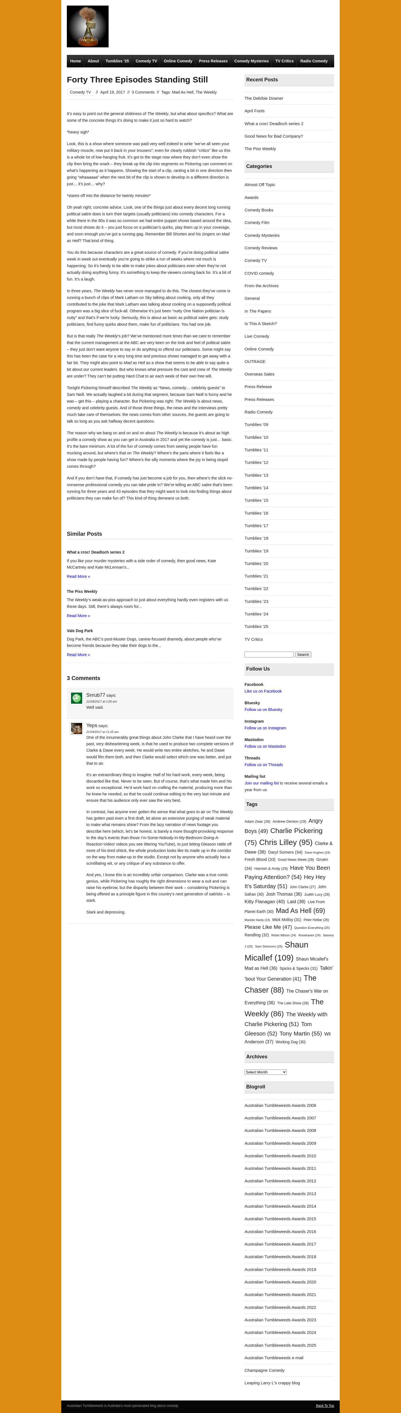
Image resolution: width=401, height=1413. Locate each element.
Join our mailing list (261, 783)
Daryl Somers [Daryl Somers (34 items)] (285, 852)
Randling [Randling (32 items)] (256, 935)
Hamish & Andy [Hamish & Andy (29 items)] (271, 868)
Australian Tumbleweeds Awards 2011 (280, 1168)
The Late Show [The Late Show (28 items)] (293, 1003)
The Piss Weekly (260, 148)
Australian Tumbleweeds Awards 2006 (280, 1105)
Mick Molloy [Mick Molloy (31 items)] (286, 919)
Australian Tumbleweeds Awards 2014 (280, 1206)
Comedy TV (146, 61)
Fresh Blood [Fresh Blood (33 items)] (259, 859)
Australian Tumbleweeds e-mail (273, 1357)
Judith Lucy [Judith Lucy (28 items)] (317, 894)
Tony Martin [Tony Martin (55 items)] (301, 1033)
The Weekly (206, 92)
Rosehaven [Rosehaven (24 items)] (310, 935)
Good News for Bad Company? (273, 136)
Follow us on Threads (263, 764)
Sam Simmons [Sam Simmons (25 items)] (268, 946)
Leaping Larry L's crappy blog (272, 1382)
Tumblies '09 (256, 424)
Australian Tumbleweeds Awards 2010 (280, 1155)
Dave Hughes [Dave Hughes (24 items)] (317, 852)
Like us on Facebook (263, 691)
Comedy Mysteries (251, 61)
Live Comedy (256, 336)
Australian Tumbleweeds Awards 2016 (280, 1231)
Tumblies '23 (256, 601)
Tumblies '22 (256, 588)
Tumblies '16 (256, 513)
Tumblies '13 (256, 475)
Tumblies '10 (256, 437)
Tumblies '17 (256, 525)
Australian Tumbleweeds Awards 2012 (280, 1180)
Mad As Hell (183, 92)
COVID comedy (259, 273)
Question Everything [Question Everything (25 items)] (312, 927)
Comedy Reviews (260, 247)
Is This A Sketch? (260, 323)
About (93, 61)
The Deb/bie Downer (263, 98)
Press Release (258, 386)
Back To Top (325, 1406)
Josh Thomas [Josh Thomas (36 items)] (284, 893)
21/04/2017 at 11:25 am (102, 732)
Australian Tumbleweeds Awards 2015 (280, 1218)
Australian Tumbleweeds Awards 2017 (280, 1244)
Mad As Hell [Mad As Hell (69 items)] (300, 910)
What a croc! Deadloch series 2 (273, 123)
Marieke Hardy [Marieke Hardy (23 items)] (257, 920)
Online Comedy (178, 61)
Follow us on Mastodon (265, 746)
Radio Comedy (314, 61)
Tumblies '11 (256, 449)
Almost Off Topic (259, 184)
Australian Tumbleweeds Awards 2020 (280, 1282)
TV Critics (284, 61)
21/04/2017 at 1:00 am (101, 701)
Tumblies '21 (256, 576)
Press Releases (213, 61)
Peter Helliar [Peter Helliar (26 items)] (316, 920)
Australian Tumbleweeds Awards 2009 (280, 1143)
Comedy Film (256, 222)
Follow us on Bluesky (263, 709)
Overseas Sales (259, 374)
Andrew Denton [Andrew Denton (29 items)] (289, 821)
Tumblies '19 (256, 551)
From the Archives (261, 285)
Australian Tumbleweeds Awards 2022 (280, 1307)
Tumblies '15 (256, 500)
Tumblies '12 (256, 462)
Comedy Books (258, 210)
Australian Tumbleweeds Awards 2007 (280, 1117)
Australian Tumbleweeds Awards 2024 (280, 1332)
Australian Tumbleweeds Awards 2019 (280, 1269)
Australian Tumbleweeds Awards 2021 (280, 1294)
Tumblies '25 (256, 626)
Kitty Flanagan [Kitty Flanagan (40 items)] (264, 901)
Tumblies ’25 (117, 61)
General (252, 298)
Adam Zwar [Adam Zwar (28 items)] (257, 821)
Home (75, 61)
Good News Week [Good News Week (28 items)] (296, 859)
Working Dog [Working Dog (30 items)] (291, 1042)
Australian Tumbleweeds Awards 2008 (280, 1130)
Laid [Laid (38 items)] (296, 901)
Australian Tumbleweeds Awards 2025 (280, 1345)
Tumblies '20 (256, 563)
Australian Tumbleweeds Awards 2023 (280, 1319)
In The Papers (257, 311)
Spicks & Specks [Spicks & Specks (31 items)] (298, 968)
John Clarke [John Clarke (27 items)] (303, 887)
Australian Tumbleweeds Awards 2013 (280, 1193)
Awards (251, 197)
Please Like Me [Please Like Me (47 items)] (268, 927)
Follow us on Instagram (265, 728)
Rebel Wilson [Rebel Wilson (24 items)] (283, 935)
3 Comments (143, 92)
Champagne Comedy (264, 1370)
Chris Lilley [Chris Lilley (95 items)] (286, 842)
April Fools (254, 110)
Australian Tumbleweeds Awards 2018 (280, 1256)
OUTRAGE (254, 361)
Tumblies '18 (256, 538)
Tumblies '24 (256, 614)
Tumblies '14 (256, 487)
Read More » (78, 576)
